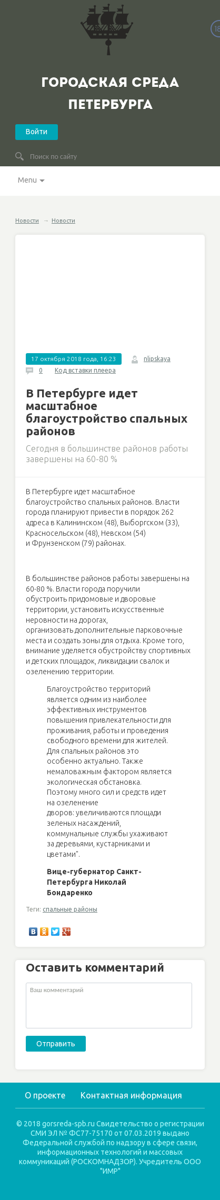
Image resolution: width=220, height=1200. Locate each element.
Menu (27, 180)
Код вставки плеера (85, 370)
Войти (36, 131)
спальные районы (70, 909)
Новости (27, 220)
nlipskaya (157, 358)
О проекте (45, 1095)
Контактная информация (131, 1095)
